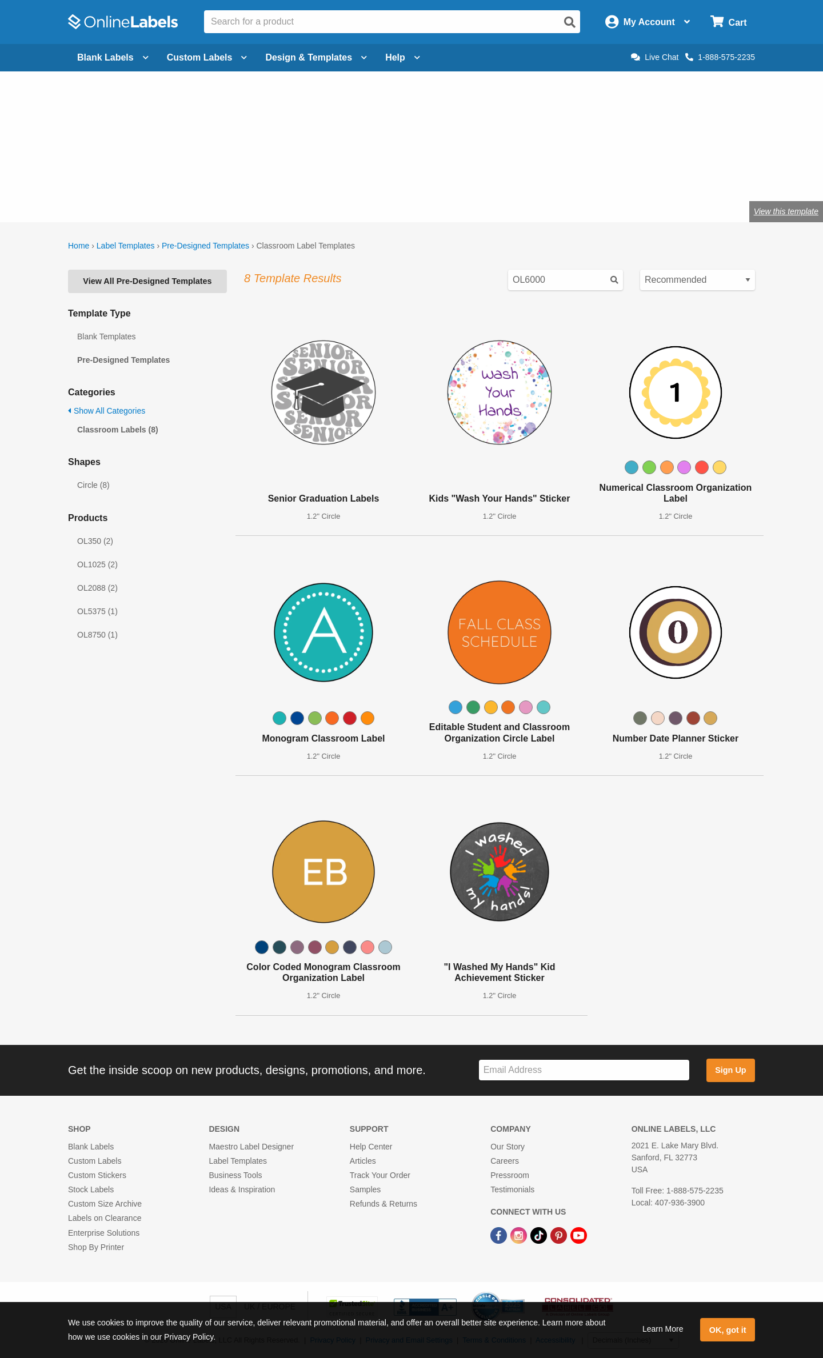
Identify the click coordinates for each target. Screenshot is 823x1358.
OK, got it (727, 1330)
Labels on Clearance (104, 1218)
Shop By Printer (96, 1247)
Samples (365, 1189)
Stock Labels (91, 1189)
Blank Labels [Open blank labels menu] (113, 57)
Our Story (507, 1146)
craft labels (194, 174)
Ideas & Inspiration (242, 1189)
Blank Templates (106, 336)
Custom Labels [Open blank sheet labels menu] (207, 57)
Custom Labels (94, 1160)
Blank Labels (91, 1146)
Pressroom (509, 1175)
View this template (786, 211)
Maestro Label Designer (251, 1146)
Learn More (663, 1328)
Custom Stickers (97, 1175)
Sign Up (730, 1070)
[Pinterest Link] (559, 1234)
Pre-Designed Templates (205, 245)
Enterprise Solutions (103, 1232)
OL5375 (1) (97, 611)
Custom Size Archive (105, 1203)
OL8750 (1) (97, 634)
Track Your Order (380, 1175)
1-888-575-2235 (720, 57)
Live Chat (654, 57)
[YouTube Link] (578, 1234)
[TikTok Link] (539, 1234)
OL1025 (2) (97, 564)
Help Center (371, 1146)
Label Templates (126, 245)
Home (78, 245)
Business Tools (235, 1175)
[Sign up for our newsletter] (584, 1070)
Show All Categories (106, 410)
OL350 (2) (95, 541)
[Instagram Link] (519, 1234)
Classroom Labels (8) (117, 429)
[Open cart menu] (728, 22)
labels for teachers (266, 174)
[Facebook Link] (499, 1234)
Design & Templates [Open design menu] (316, 57)
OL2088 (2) (97, 587)
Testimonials (512, 1189)
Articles (363, 1160)
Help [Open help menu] (402, 57)
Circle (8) (93, 485)
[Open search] (570, 22)
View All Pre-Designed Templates (147, 281)
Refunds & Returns (383, 1203)
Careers (504, 1160)
